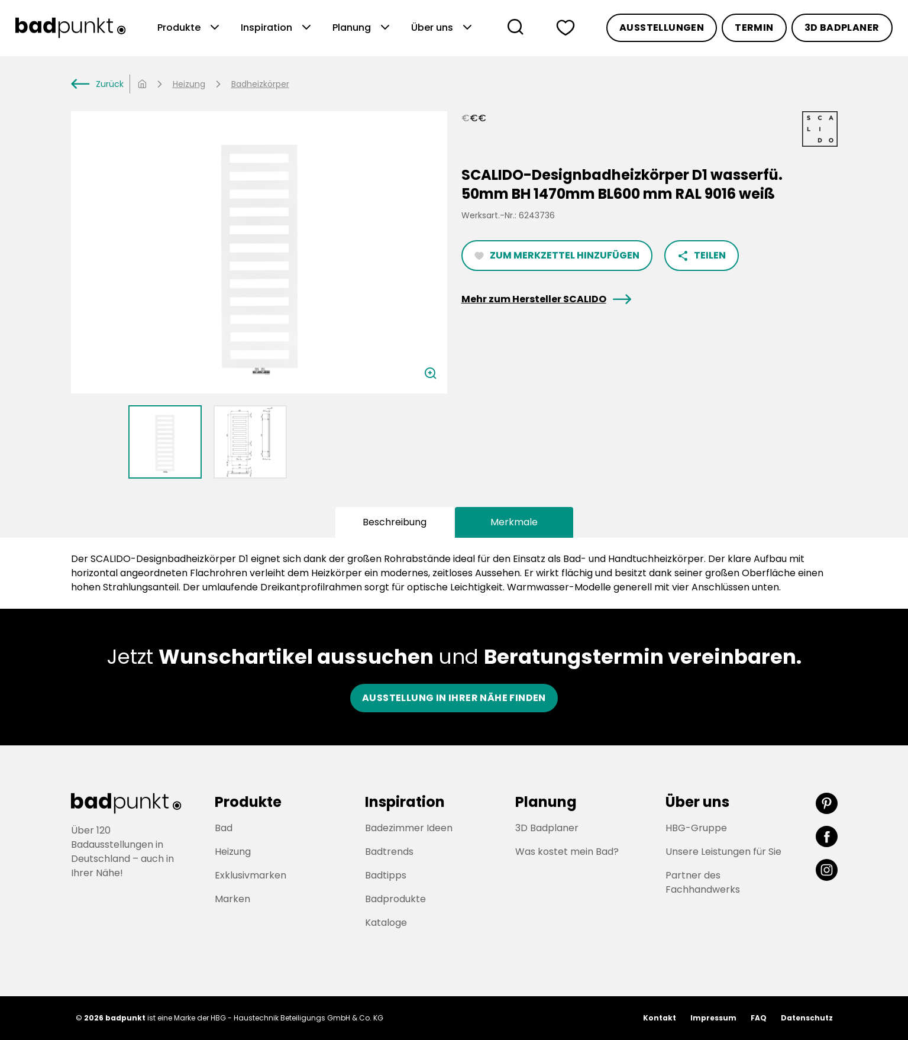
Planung (362, 28)
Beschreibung (394, 522)
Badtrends (389, 851)
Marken (232, 899)
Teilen (701, 255)
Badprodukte (395, 899)
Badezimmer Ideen (409, 828)
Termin (754, 27)
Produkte (189, 28)
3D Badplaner (842, 27)
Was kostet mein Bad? (567, 851)
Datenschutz (807, 1018)
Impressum (713, 1018)
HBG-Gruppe (696, 828)
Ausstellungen (661, 27)
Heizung (189, 84)
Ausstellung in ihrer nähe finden (454, 698)
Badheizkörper (260, 84)
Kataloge (386, 922)
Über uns (442, 28)
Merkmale (514, 522)
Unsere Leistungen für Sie (723, 851)
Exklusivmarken (250, 875)
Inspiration (277, 28)
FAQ (759, 1018)
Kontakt (659, 1018)
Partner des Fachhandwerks (702, 882)
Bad (223, 828)
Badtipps (385, 875)
